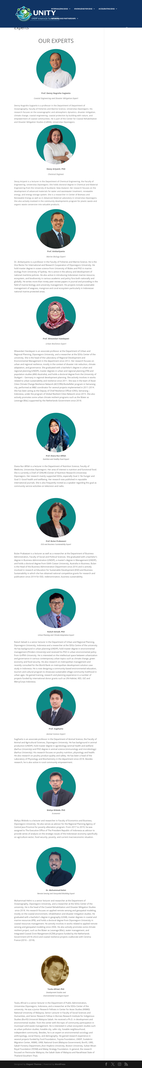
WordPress (60, 1064)
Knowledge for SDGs (83, 9)
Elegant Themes (33, 1064)
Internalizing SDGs (59, 9)
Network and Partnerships (63, 18)
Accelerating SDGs (107, 9)
